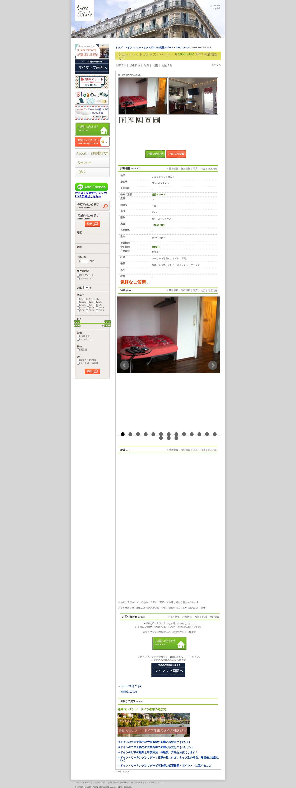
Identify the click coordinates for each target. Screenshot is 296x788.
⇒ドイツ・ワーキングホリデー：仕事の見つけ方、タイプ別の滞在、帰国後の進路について (169, 759)
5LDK (90, 310)
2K (90, 302)
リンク (161, 782)
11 (199, 434)
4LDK (100, 307)
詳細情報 (135, 65)
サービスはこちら (131, 686)
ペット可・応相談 (87, 363)
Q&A (104, 782)
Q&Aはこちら (129, 691)
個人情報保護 (136, 782)
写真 (146, 65)
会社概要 (125, 782)
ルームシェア (85, 278)
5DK (81, 310)
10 (192, 434)
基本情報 (120, 65)
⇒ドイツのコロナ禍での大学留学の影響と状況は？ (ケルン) (154, 742)
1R (80, 299)
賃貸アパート (85, 275)
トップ (78, 782)
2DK (98, 302)
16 (176, 438)
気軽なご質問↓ (134, 282)
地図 (155, 65)
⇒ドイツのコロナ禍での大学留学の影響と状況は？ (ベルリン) (155, 747)
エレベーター (85, 339)
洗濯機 (82, 349)
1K (87, 299)
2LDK (81, 304)
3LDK (81, 307)
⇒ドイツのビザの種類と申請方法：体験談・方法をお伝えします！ (158, 752)
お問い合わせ (113, 782)
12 (207, 434)
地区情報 (166, 65)
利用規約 (96, 782)
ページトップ (122, 771)
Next (212, 365)
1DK (95, 299)
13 (215, 434)
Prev (124, 365)
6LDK (100, 310)
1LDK (81, 302)
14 (161, 438)
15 (169, 438)
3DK (98, 304)
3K (90, 304)
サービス (86, 782)
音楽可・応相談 (86, 360)
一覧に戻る (215, 65)
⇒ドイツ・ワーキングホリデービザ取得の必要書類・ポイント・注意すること (164, 765)
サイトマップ (150, 782)
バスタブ (83, 336)
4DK (91, 307)
